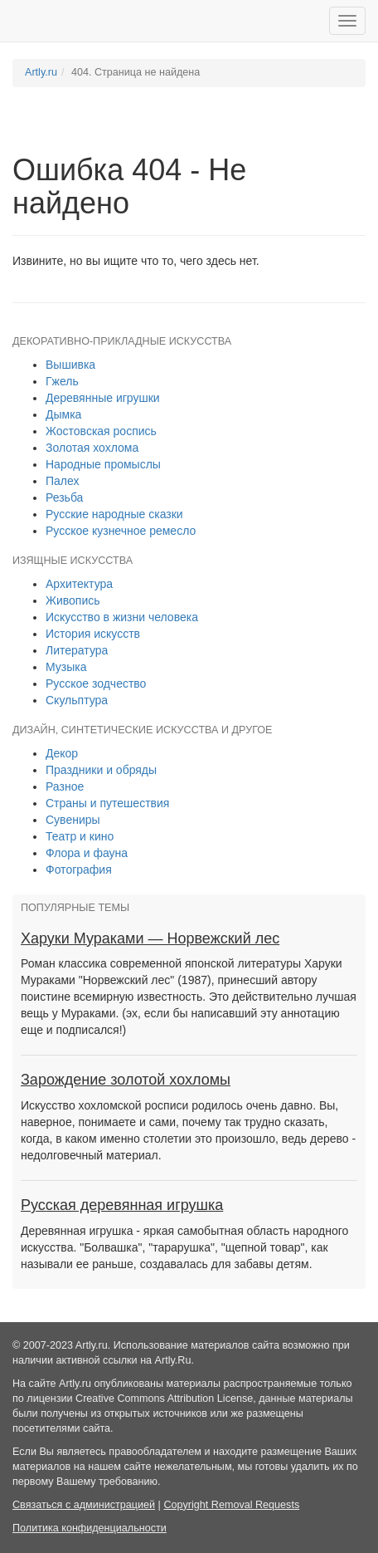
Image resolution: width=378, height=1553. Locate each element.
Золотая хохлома (92, 447)
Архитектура (79, 583)
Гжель (62, 381)
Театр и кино (80, 836)
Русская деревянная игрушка (122, 1205)
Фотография (79, 869)
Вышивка (70, 364)
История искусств (93, 633)
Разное (65, 786)
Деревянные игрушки (103, 397)
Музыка (66, 667)
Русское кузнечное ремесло (121, 530)
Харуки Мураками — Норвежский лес (150, 938)
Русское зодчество (96, 683)
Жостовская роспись (101, 431)
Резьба (64, 497)
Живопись (73, 600)
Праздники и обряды (101, 769)
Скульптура (77, 700)
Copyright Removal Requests (231, 1505)
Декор (62, 753)
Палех (63, 480)
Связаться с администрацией (83, 1505)
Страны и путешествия (107, 803)
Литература (77, 650)
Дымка (63, 414)
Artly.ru (41, 72)
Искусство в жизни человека (122, 617)
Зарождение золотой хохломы (125, 1079)
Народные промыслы (103, 464)
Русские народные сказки (114, 514)
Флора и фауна (87, 853)
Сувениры (73, 819)
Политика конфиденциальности (89, 1528)
